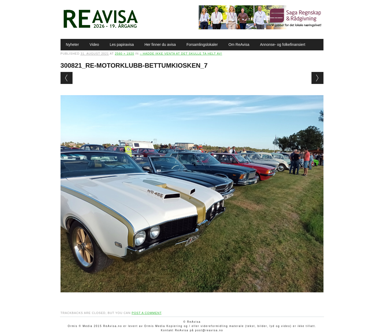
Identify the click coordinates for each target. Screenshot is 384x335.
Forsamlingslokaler (202, 44)
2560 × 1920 (124, 53)
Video (94, 44)
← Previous (67, 78)
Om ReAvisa (239, 44)
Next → (317, 78)
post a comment (147, 312)
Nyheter (72, 44)
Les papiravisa (122, 44)
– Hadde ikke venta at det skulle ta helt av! (181, 53)
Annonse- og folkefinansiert (282, 44)
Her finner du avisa (160, 44)
